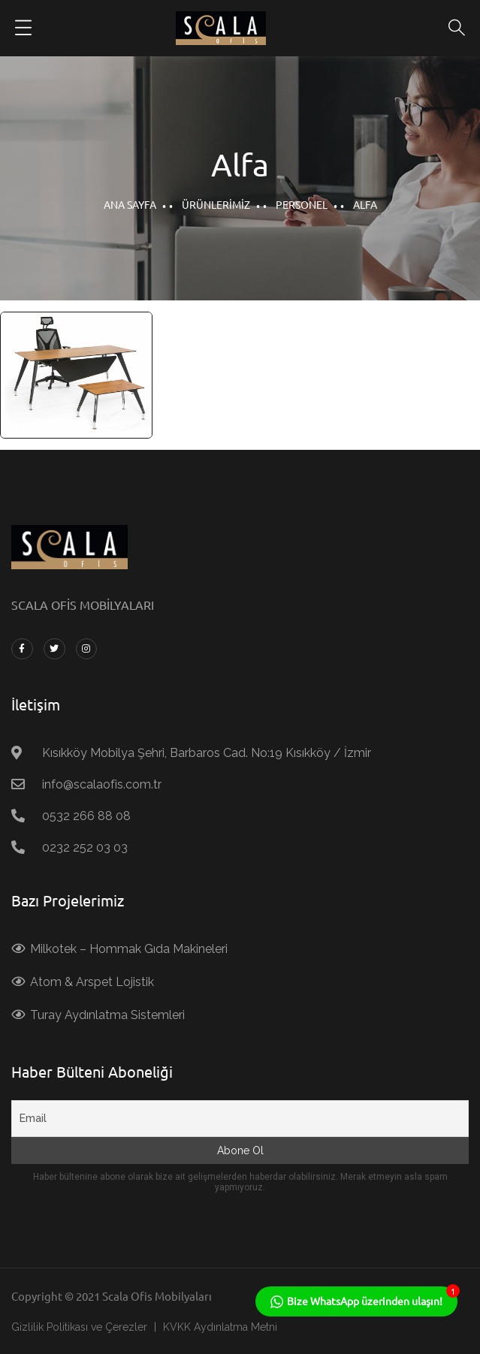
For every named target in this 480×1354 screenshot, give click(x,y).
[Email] (240, 1118)
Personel (302, 204)
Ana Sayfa (130, 204)
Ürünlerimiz (216, 204)
